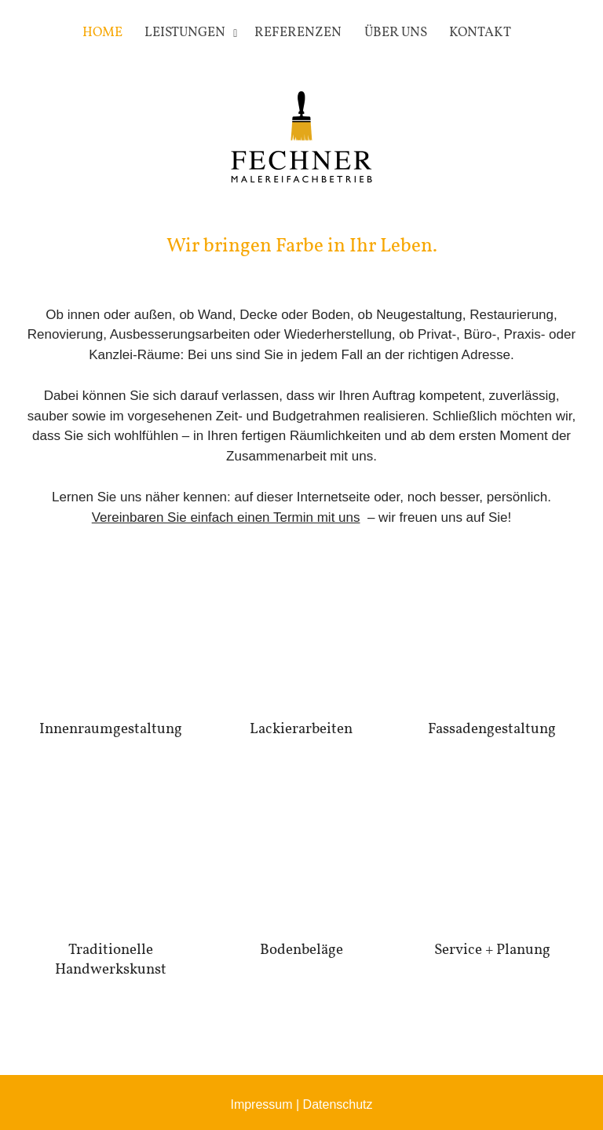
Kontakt (480, 33)
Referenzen (298, 33)
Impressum (261, 1104)
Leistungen (184, 33)
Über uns (395, 33)
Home (102, 33)
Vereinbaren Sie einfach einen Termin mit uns (226, 517)
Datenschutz (338, 1104)
